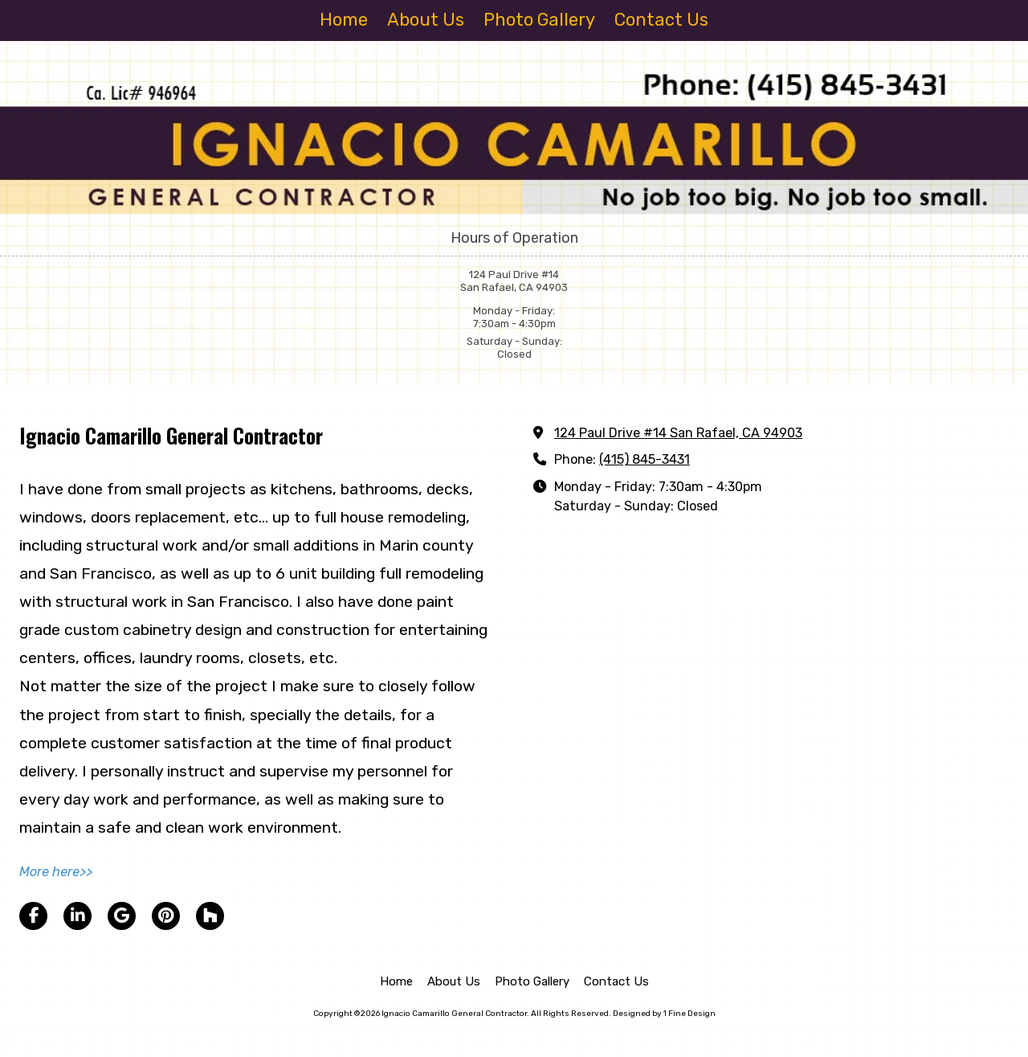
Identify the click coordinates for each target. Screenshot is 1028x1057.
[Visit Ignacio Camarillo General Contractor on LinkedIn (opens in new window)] (77, 916)
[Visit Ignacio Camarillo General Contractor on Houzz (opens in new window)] (210, 916)
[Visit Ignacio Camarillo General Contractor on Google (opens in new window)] (122, 916)
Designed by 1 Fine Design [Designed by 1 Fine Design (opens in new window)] (664, 1013)
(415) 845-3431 (644, 459)
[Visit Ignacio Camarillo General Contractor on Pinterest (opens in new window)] (166, 916)
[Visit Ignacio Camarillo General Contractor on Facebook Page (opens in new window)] (33, 916)
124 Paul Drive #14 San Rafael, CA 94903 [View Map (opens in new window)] (678, 432)
